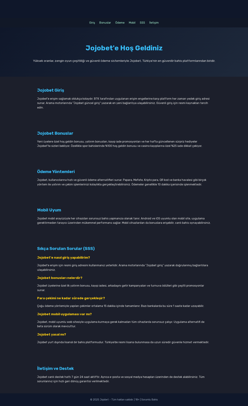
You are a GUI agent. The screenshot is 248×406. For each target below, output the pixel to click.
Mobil (132, 22)
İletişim (154, 22)
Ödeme (120, 22)
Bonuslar (105, 22)
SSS (142, 22)
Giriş (92, 22)
